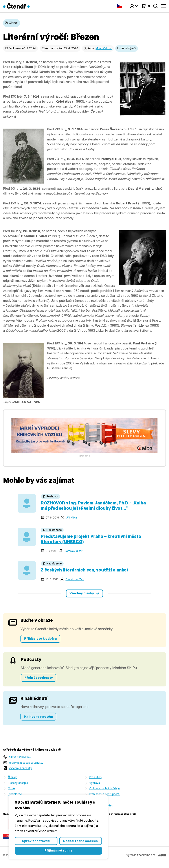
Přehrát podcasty (38, 678)
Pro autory (95, 777)
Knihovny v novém (38, 717)
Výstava (94, 782)
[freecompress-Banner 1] (84, 451)
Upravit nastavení (36, 841)
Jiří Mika (71, 517)
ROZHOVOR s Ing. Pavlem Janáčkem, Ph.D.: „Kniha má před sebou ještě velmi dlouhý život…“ (93, 505)
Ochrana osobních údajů (104, 788)
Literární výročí (126, 48)
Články (12, 777)
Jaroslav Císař (73, 551)
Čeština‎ (119, 6)
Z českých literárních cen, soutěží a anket (85, 570)
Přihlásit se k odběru (40, 639)
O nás (11, 788)
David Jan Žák (75, 579)
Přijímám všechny (58, 850)
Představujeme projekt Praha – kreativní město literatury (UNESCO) (91, 539)
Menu (163, 6)
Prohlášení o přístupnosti (104, 794)
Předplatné (15, 794)
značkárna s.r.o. (151, 855)
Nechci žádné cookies (80, 841)
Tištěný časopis (18, 782)
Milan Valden (104, 48)
